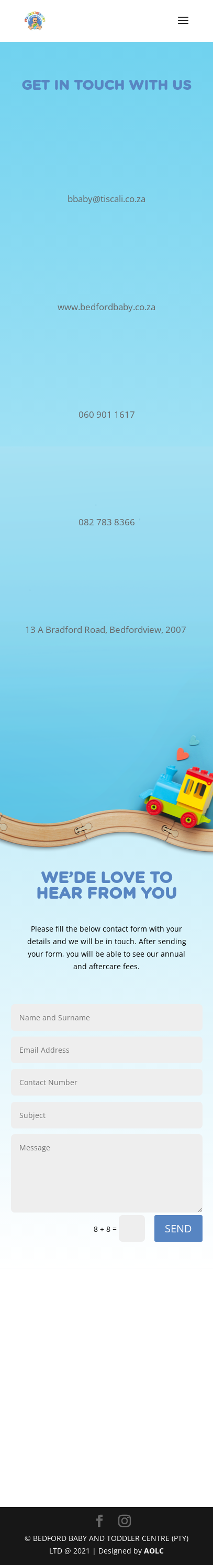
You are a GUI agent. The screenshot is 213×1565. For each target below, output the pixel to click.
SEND (178, 1228)
